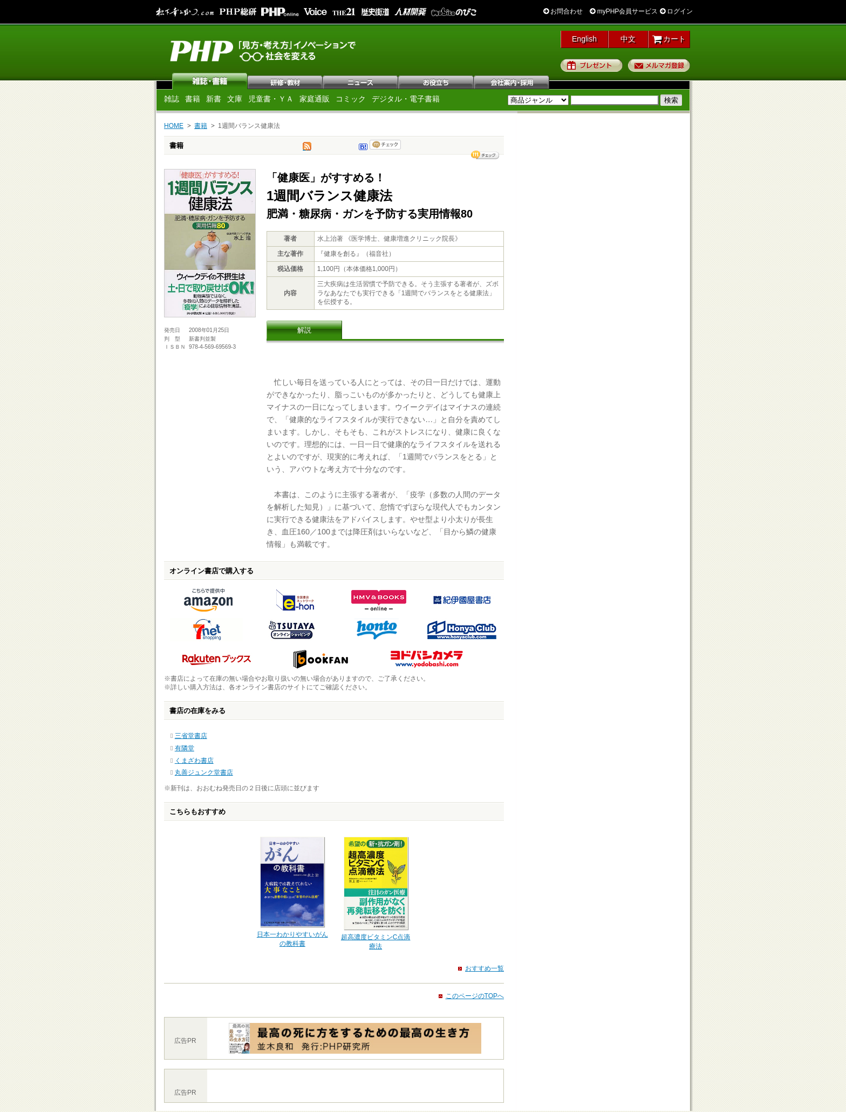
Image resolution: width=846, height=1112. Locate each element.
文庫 (234, 98)
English (584, 39)
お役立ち (436, 81)
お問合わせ (563, 11)
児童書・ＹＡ (271, 98)
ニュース (361, 81)
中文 (628, 39)
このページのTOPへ (475, 996)
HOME (173, 126)
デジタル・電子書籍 (406, 98)
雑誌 (210, 81)
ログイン (676, 11)
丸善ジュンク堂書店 (204, 772)
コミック (351, 98)
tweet (307, 149)
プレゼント (592, 65)
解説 (304, 330)
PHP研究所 (263, 50)
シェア (485, 155)
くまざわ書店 (194, 760)
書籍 (192, 98)
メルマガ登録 (659, 65)
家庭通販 (314, 98)
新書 (213, 98)
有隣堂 (184, 748)
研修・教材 (285, 81)
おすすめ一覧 (484, 968)
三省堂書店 (191, 736)
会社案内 (512, 81)
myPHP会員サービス (624, 11)
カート (669, 39)
